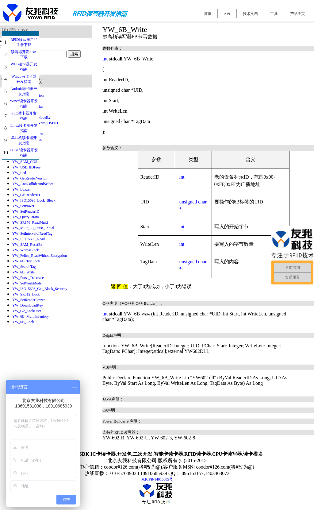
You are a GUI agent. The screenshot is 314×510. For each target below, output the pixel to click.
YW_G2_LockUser (26, 311)
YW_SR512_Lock (26, 294)
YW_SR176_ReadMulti (30, 222)
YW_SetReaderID (25, 211)
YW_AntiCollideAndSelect (32, 184)
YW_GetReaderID (26, 195)
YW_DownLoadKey (27, 305)
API (227, 14)
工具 (274, 14)
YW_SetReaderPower (28, 300)
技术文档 (250, 14)
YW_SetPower (23, 206)
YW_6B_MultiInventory (30, 316)
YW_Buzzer (21, 189)
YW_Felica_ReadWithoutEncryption (39, 255)
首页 (207, 14)
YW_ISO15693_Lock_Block (34, 200)
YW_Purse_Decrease (28, 278)
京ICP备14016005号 (157, 479)
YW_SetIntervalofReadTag (32, 233)
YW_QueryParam (25, 217)
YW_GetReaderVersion (29, 178)
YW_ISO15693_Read (28, 239)
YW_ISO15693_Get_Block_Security (39, 289)
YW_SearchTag (24, 267)
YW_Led (19, 173)
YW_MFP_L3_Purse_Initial (33, 228)
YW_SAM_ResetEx (27, 244)
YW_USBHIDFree (26, 167)
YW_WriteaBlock (25, 250)
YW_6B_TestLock (26, 261)
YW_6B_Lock (23, 322)
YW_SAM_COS (24, 162)
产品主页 (297, 14)
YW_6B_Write (23, 272)
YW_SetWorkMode (27, 283)
